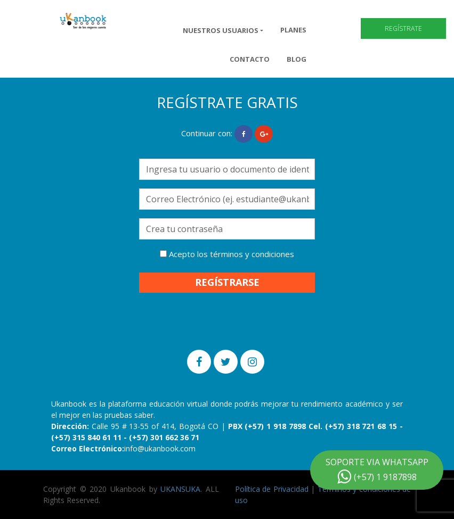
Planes (293, 30)
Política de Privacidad (272, 489)
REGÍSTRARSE (227, 282)
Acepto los (227, 254)
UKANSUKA (180, 489)
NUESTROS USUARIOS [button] (220, 30)
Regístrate (403, 28)
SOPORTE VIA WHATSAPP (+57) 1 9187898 (377, 470)
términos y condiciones (252, 254)
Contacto (250, 59)
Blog (296, 59)
